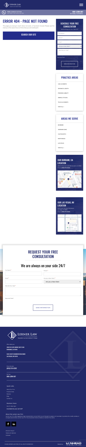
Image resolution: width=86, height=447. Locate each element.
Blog (8, 396)
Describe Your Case (10, 286)
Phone (46, 270)
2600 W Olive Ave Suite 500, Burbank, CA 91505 (69, 166)
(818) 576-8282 (65, 167)
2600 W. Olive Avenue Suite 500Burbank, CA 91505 (15, 348)
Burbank (60, 125)
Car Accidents (62, 84)
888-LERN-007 (11, 376)
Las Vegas (61, 143)
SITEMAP (8, 435)
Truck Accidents (63, 102)
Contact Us (9, 398)
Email (7, 278)
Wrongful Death (63, 88)
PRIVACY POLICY (10, 430)
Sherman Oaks (62, 129)
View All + (61, 106)
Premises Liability (63, 93)
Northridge (61, 138)
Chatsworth (62, 134)
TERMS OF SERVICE (11, 433)
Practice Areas (10, 391)
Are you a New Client (49, 278)
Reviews (9, 394)
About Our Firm (11, 389)
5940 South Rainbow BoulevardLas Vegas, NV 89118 (66, 209)
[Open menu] (81, 5)
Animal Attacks (62, 97)
